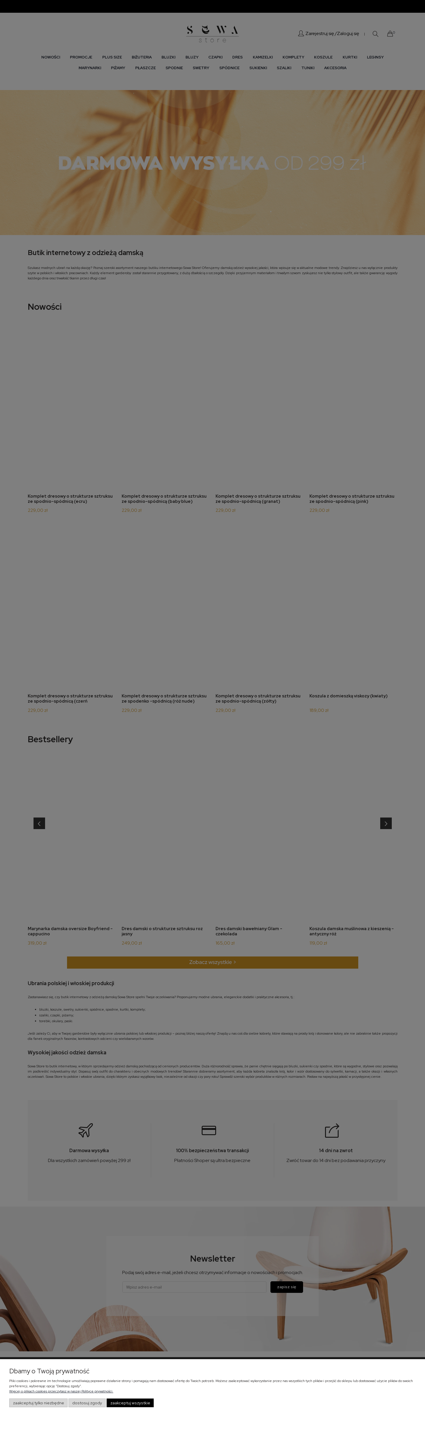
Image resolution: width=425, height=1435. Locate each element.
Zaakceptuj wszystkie (130, 1402)
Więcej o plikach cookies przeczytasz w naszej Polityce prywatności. (61, 1391)
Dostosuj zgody (87, 1402)
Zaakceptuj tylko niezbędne (38, 1402)
